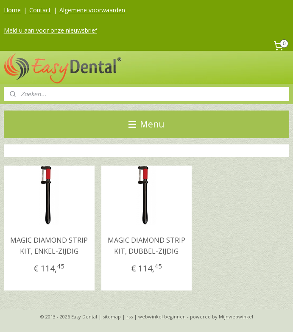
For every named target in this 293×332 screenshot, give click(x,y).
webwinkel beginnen (162, 316)
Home (12, 10)
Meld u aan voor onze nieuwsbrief (50, 30)
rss (129, 316)
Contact (40, 10)
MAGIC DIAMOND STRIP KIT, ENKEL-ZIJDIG (49, 245)
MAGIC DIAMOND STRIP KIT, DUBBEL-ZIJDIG (146, 245)
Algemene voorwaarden (92, 10)
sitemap (112, 316)
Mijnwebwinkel (236, 316)
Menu (146, 124)
